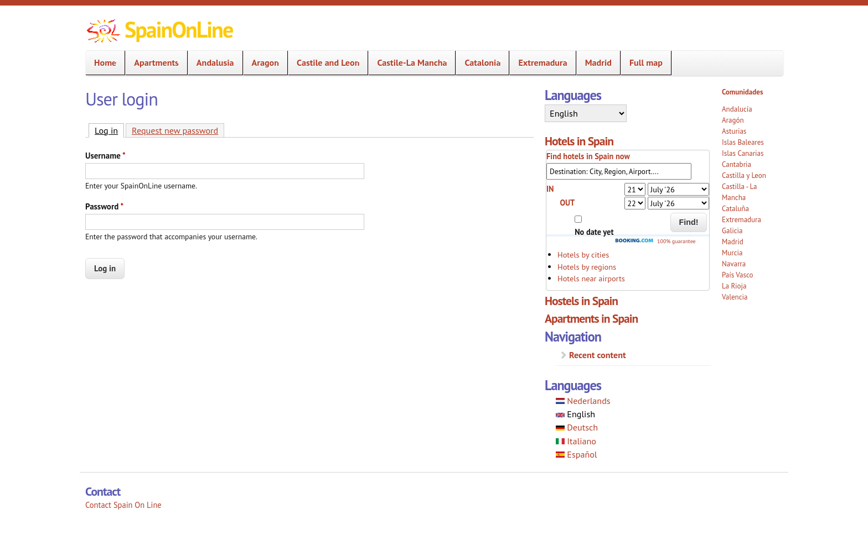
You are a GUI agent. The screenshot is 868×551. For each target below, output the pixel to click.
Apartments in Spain (591, 318)
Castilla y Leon (744, 175)
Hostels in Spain (581, 300)
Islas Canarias (742, 153)
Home (102, 63)
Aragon (262, 63)
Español (576, 454)
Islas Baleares (743, 142)
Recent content (597, 354)
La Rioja (734, 286)
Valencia (735, 297)
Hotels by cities (583, 254)
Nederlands (583, 400)
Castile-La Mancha (408, 63)
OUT (567, 202)
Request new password (175, 130)
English (575, 413)
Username (105, 155)
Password (104, 206)
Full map (646, 62)
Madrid (598, 62)
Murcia (732, 253)
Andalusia (212, 63)
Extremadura (539, 63)
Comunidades (742, 92)
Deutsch (577, 427)
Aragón (733, 120)
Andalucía (737, 109)
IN (550, 188)
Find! (689, 222)
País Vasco (737, 275)
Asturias (734, 131)
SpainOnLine (178, 29)
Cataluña (735, 208)
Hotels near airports (591, 278)
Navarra (734, 264)
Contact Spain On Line (123, 505)
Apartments (153, 63)
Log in (109, 130)
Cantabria (736, 164)
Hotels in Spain (579, 141)
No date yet (594, 232)
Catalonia (479, 63)
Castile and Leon (324, 63)
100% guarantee (654, 241)
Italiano (576, 441)
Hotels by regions (586, 266)
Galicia (732, 230)
